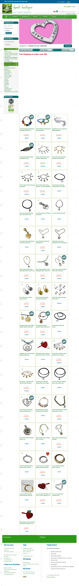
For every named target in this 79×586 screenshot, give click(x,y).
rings (6, 86)
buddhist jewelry (8, 88)
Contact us (25, 553)
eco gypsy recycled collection (11, 58)
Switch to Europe (70, 13)
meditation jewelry (9, 65)
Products (15, 16)
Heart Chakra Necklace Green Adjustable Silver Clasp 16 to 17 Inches (43, 271)
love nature (7, 60)
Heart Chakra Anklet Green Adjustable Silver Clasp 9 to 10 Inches (27, 271)
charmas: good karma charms (11, 53)
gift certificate (8, 70)
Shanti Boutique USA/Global (10, 554)
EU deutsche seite (8, 561)
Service (35, 16)
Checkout (8, 33)
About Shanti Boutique (9, 548)
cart (73, 7)
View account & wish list (28, 572)
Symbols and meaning (9, 551)
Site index (6, 556)
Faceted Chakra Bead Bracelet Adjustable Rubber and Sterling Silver (27, 130)
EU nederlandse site (8, 559)
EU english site (7, 558)
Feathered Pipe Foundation (10, 572)
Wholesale (25, 16)
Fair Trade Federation (8, 574)
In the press (6, 550)
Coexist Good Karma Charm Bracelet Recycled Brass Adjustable (59, 158)
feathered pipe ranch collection (11, 91)
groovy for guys (8, 75)
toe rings (6, 87)
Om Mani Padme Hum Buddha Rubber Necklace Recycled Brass (27, 327)
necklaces (7, 83)
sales (6, 50)
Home (6, 17)
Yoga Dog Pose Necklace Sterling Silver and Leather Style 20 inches (42, 383)
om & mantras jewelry (9, 63)
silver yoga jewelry (9, 61)
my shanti (67, 7)
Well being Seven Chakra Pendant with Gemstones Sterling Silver (42, 411)
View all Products (9, 41)
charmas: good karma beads (11, 54)
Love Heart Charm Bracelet (58, 213)
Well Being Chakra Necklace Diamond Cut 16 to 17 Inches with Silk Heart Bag (43, 355)
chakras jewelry (8, 52)
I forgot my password (27, 556)
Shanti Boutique (51, 577)
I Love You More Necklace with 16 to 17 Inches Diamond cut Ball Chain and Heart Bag (43, 495)
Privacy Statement (27, 551)
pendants (7, 84)
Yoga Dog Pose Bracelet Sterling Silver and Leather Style (58, 187)
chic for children (8, 76)
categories (6, 49)
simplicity (7, 66)
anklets (6, 79)
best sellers (7, 73)
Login (68, 1)
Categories (8, 44)
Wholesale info (26, 562)
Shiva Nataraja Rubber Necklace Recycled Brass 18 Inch (43, 327)
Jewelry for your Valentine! (11, 57)
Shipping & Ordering (27, 548)
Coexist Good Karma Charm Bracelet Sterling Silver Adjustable (43, 158)
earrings (6, 81)
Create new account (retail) (29, 573)
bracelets (7, 80)
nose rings (7, 77)
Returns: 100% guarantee (28, 550)
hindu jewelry (7, 90)
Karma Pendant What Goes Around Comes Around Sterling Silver (26, 467)
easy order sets (8, 72)
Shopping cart (10, 25)
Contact (45, 16)
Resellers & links (7, 567)
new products (8, 56)
